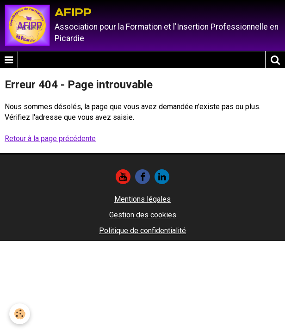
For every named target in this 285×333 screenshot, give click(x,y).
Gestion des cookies (142, 214)
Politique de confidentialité (142, 230)
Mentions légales (142, 199)
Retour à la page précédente (50, 138)
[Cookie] (19, 313)
